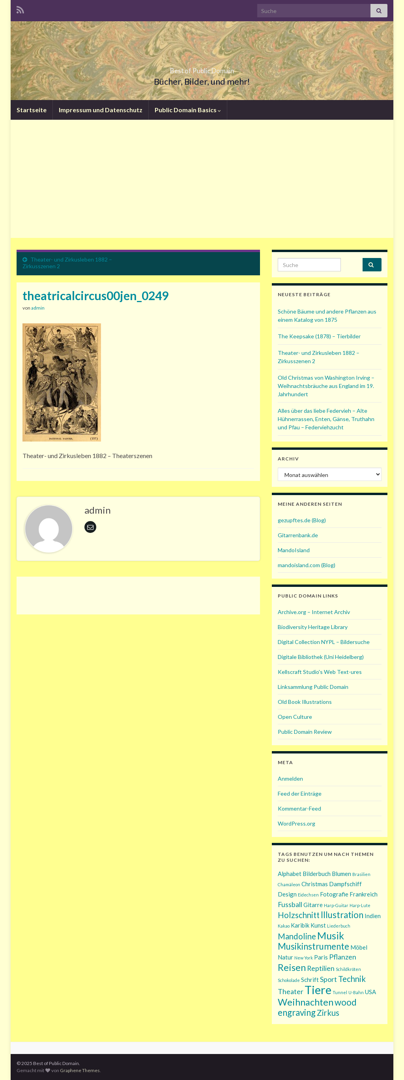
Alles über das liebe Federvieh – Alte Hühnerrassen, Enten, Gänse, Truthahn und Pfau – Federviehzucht (326, 419)
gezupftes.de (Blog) (302, 520)
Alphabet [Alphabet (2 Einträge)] (289, 873)
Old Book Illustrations (305, 701)
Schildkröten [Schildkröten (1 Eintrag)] (348, 969)
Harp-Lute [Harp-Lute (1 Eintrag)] (360, 905)
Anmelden (290, 778)
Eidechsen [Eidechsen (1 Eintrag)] (308, 894)
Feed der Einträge (300, 793)
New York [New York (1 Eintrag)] (303, 957)
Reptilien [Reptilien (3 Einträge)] (321, 968)
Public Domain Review (305, 731)
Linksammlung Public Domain (313, 686)
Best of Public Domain (202, 68)
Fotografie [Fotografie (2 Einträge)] (334, 894)
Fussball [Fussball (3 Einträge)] (290, 904)
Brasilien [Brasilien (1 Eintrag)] (361, 874)
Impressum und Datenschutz (100, 109)
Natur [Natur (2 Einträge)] (285, 957)
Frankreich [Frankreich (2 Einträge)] (364, 894)
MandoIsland (294, 550)
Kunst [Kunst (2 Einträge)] (318, 925)
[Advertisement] (202, 179)
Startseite (32, 109)
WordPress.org (296, 823)
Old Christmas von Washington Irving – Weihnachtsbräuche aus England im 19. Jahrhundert (326, 385)
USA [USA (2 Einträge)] (370, 991)
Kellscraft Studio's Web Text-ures (320, 671)
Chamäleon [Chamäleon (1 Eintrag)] (289, 884)
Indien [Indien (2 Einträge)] (373, 915)
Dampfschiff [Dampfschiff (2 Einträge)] (345, 883)
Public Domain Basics (188, 109)
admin (38, 308)
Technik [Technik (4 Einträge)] (352, 979)
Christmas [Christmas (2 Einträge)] (314, 883)
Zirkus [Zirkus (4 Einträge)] (328, 1012)
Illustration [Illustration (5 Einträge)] (342, 914)
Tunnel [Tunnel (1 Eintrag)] (340, 992)
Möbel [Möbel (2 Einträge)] (358, 947)
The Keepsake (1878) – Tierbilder (319, 336)
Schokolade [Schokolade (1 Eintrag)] (289, 980)
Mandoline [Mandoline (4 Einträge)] (297, 936)
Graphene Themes (80, 1070)
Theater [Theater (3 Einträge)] (290, 991)
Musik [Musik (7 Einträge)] (330, 935)
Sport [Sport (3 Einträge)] (328, 979)
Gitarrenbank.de (298, 535)
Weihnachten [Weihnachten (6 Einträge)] (305, 1002)
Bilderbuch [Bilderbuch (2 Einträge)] (317, 873)
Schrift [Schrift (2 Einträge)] (310, 979)
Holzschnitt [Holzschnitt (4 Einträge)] (299, 915)
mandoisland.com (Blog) (306, 565)
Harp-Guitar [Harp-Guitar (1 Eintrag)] (336, 905)
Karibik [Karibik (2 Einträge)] (300, 925)
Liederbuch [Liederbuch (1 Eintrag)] (338, 925)
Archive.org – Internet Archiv (314, 612)
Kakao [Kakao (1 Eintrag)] (284, 925)
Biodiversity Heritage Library (313, 627)
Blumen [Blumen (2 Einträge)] (341, 873)
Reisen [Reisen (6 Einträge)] (292, 967)
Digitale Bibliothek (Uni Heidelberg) (321, 656)
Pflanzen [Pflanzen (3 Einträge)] (342, 956)
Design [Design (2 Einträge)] (287, 894)
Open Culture (295, 716)
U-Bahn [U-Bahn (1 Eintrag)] (356, 992)
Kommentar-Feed (299, 808)
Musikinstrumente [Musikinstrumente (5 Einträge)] (313, 946)
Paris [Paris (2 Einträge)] (321, 957)
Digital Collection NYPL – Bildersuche (324, 641)
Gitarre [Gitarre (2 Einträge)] (313, 904)
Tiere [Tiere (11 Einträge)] (318, 989)
